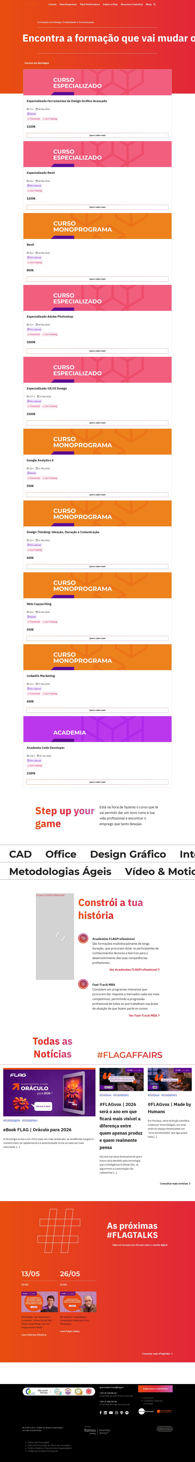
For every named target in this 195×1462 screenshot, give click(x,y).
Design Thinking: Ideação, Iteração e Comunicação (63, 532)
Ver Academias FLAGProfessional (133, 970)
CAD (20, 854)
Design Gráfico (128, 854)
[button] (52, 4)
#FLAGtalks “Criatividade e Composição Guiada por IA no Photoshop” (74, 1320)
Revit (30, 245)
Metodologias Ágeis (60, 871)
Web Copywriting (39, 604)
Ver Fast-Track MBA (143, 1015)
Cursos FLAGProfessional (50, 895)
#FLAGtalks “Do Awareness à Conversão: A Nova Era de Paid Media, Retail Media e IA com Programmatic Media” (36, 1322)
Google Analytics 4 (40, 460)
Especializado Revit (41, 173)
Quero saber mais (97, 135)
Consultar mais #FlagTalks (156, 1353)
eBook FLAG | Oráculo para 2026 (37, 1129)
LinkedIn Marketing (41, 676)
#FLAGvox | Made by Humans (169, 1107)
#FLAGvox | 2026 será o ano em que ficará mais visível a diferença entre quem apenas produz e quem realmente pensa (121, 1125)
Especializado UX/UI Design (47, 388)
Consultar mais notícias (174, 1183)
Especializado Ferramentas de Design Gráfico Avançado (67, 101)
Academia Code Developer (46, 748)
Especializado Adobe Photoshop (50, 316)
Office (61, 854)
